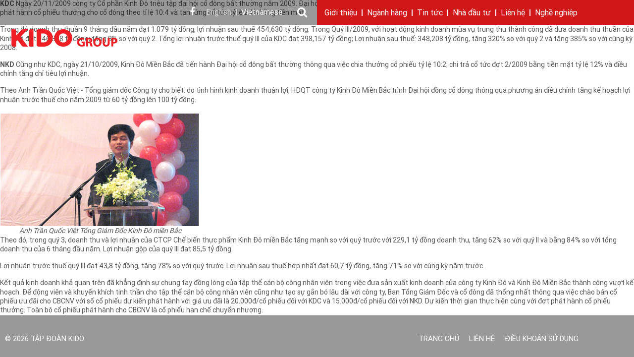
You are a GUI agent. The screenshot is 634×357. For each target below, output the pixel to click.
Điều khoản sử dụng (542, 339)
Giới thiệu (340, 13)
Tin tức (430, 13)
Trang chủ (439, 339)
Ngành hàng (387, 13)
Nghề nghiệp (556, 13)
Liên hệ (513, 13)
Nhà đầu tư (472, 13)
